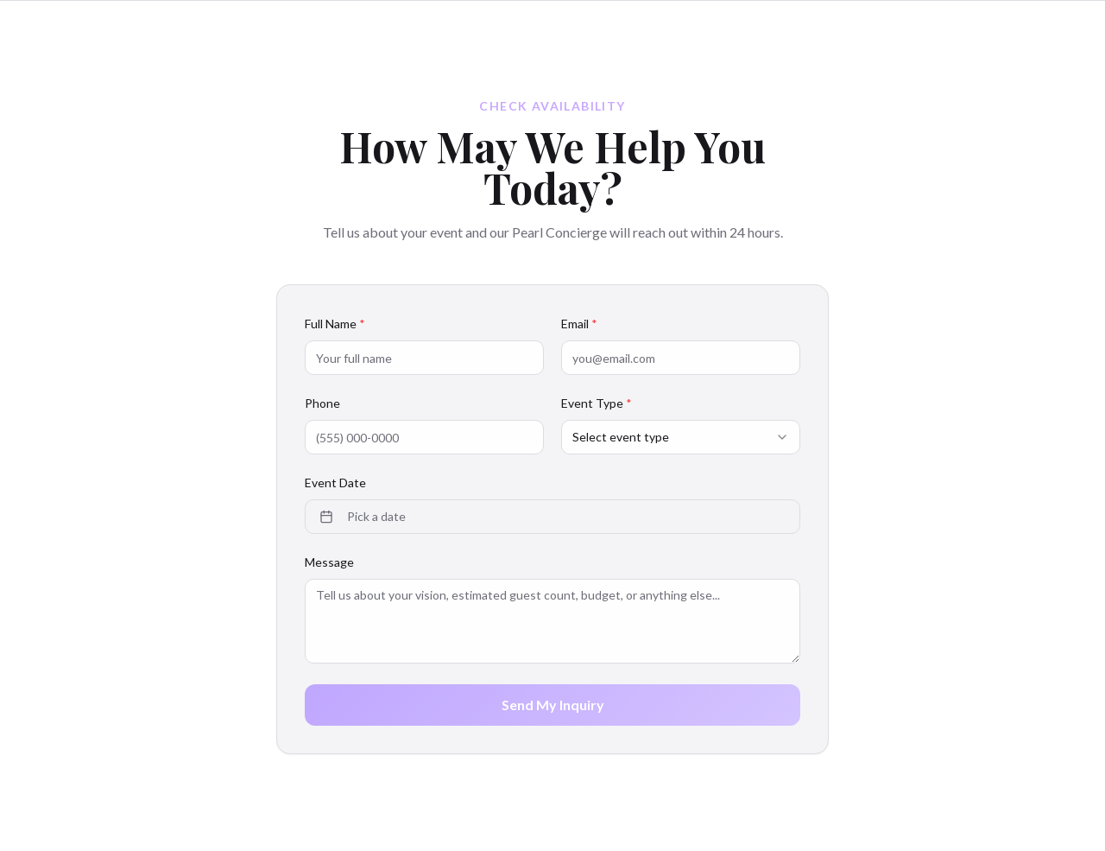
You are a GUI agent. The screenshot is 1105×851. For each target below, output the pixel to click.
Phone (322, 403)
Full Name (335, 323)
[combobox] (680, 437)
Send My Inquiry (553, 704)
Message (329, 562)
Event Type (596, 403)
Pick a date (362, 516)
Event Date (335, 482)
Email (579, 323)
